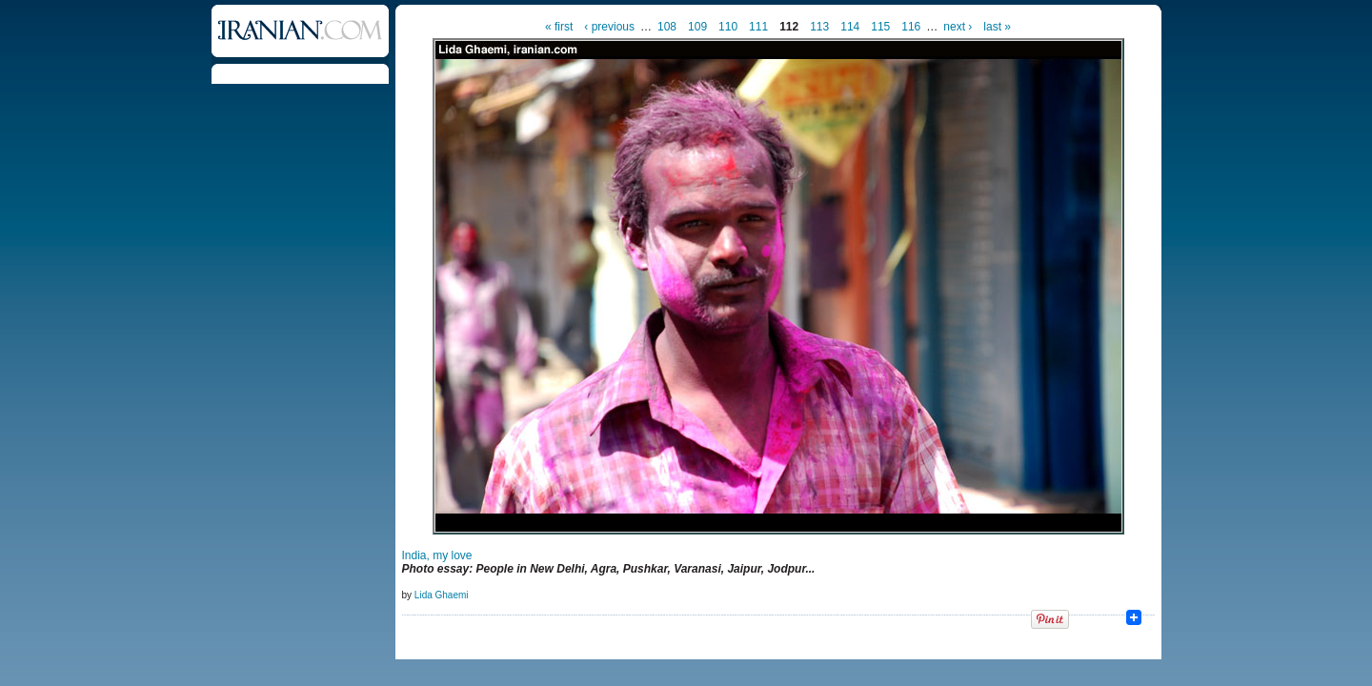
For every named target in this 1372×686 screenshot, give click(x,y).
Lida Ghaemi (441, 595)
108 (666, 26)
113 (819, 26)
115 (880, 26)
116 (910, 26)
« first (559, 26)
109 (697, 26)
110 (727, 26)
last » (997, 26)
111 (758, 26)
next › (957, 26)
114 (849, 26)
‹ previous (609, 26)
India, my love (437, 555)
